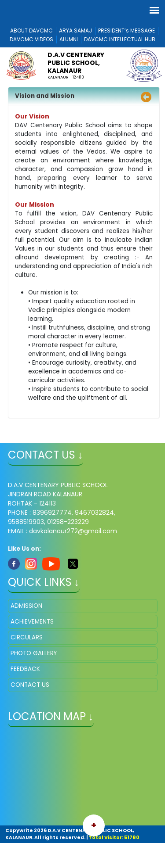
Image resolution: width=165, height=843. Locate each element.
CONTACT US (30, 685)
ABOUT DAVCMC (31, 30)
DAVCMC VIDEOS (31, 39)
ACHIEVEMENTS (32, 621)
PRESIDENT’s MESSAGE (126, 30)
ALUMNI (68, 39)
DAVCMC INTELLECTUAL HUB (119, 39)
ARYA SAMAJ (75, 30)
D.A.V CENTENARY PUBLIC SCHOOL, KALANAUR (76, 62)
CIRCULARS (27, 637)
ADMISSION (26, 606)
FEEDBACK (25, 669)
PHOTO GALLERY (34, 653)
